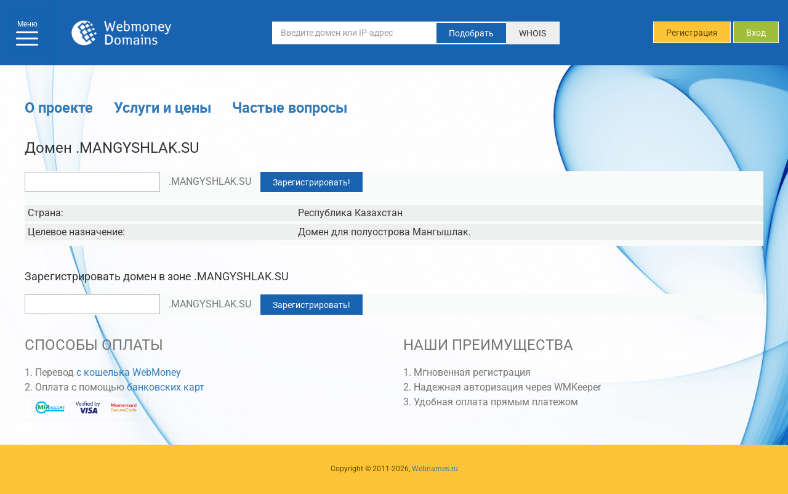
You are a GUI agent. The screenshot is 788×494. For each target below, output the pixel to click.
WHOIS (532, 33)
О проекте (59, 107)
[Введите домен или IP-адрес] (354, 32)
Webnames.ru (435, 468)
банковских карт (165, 387)
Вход (756, 33)
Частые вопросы (289, 107)
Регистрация (692, 33)
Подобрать (471, 33)
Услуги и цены (162, 107)
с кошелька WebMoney (128, 372)
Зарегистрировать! (311, 182)
